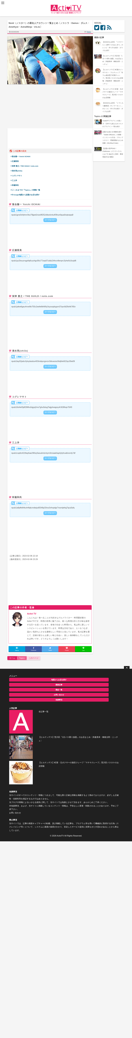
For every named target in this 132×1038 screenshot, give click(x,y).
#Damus (86, 276)
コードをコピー (51, 219)
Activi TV (32, 612)
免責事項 (25, 698)
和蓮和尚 (17, 184)
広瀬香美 (16, 160)
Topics (90, 32)
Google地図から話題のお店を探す (27, 193)
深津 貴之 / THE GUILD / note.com (26, 165)
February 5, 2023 (76, 281)
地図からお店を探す (25, 678)
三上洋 (15, 179)
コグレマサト (18, 174)
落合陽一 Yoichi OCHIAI (22, 155)
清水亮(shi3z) (18, 170)
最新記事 (25, 683)
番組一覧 (25, 688)
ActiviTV (60, 764)
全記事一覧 (63, 677)
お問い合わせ (25, 693)
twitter (25, 142)
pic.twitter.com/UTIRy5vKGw (39, 422)
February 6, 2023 (57, 235)
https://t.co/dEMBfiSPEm (25, 535)
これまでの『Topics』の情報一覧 (27, 189)
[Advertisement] (29, 106)
